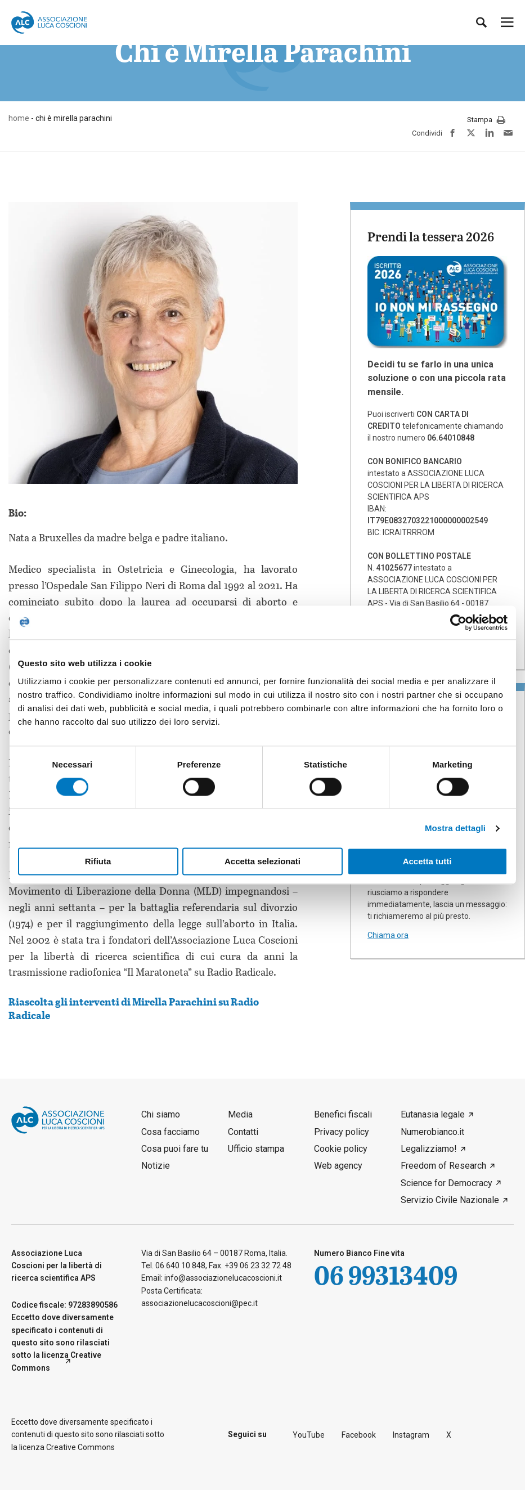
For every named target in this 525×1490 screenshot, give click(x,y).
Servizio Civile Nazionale (450, 1200)
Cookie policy (340, 1148)
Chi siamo (160, 1114)
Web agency (338, 1165)
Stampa (486, 120)
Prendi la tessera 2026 (430, 236)
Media (240, 1114)
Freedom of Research (443, 1165)
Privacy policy (341, 1132)
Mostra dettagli (455, 828)
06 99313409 (385, 1274)
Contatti (243, 1132)
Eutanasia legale (433, 1114)
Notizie (155, 1165)
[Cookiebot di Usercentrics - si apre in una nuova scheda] (458, 622)
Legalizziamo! (429, 1148)
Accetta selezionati (262, 862)
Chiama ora (388, 935)
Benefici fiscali (343, 1114)
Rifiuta (98, 862)
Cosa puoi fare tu (174, 1148)
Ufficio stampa (256, 1148)
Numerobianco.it (432, 1132)
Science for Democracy (446, 1183)
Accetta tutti (427, 862)
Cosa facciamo (170, 1132)
